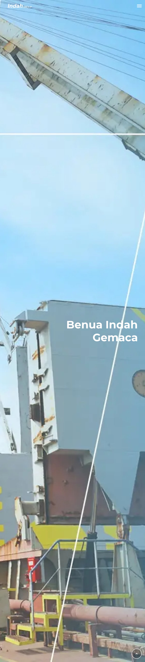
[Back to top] (137, 654)
